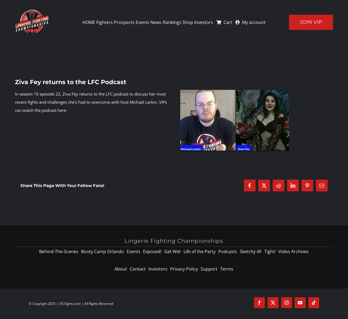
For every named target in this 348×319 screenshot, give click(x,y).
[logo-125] (32, 10)
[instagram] (286, 302)
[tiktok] (313, 302)
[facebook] (259, 302)
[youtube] (300, 302)
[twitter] (273, 302)
